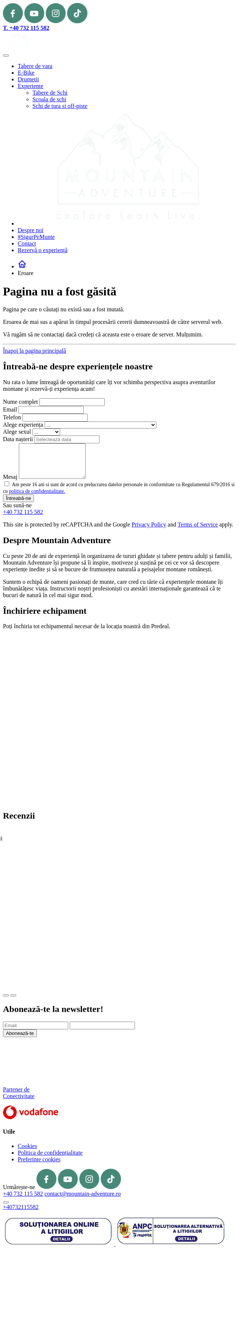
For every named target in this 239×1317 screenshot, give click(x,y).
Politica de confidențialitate (50, 1153)
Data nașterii (18, 439)
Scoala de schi (49, 99)
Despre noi (31, 230)
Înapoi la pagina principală (34, 351)
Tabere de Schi (49, 92)
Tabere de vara (35, 66)
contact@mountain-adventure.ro (82, 1194)
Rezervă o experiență (42, 250)
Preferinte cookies (39, 1159)
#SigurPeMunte (36, 237)
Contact (27, 243)
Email (10, 409)
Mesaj (10, 477)
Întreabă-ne (18, 498)
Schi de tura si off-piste (59, 106)
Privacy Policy (149, 524)
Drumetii (28, 79)
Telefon (12, 417)
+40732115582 (20, 1207)
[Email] (35, 1025)
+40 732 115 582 (23, 512)
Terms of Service (197, 524)
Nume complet (20, 402)
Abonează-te (20, 1033)
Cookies (27, 1146)
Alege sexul (17, 432)
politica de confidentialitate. (37, 491)
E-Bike (26, 73)
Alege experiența (23, 424)
